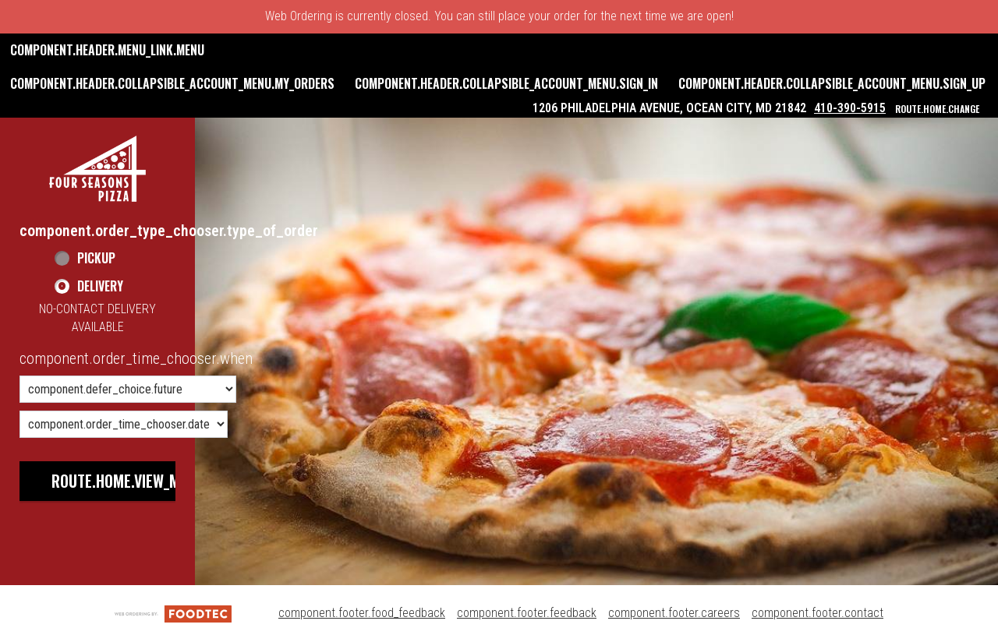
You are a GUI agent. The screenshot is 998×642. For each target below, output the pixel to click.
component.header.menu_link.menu (107, 50)
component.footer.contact (817, 612)
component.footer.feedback (526, 612)
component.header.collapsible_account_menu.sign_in (506, 83)
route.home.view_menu (127, 480)
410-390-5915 (850, 108)
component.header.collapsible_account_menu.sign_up (832, 83)
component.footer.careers (674, 612)
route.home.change (937, 108)
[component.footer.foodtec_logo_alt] (173, 612)
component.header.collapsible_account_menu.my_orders (172, 83)
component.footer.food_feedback (361, 612)
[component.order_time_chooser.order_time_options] (127, 389)
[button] (97, 168)
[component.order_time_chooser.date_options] (123, 424)
